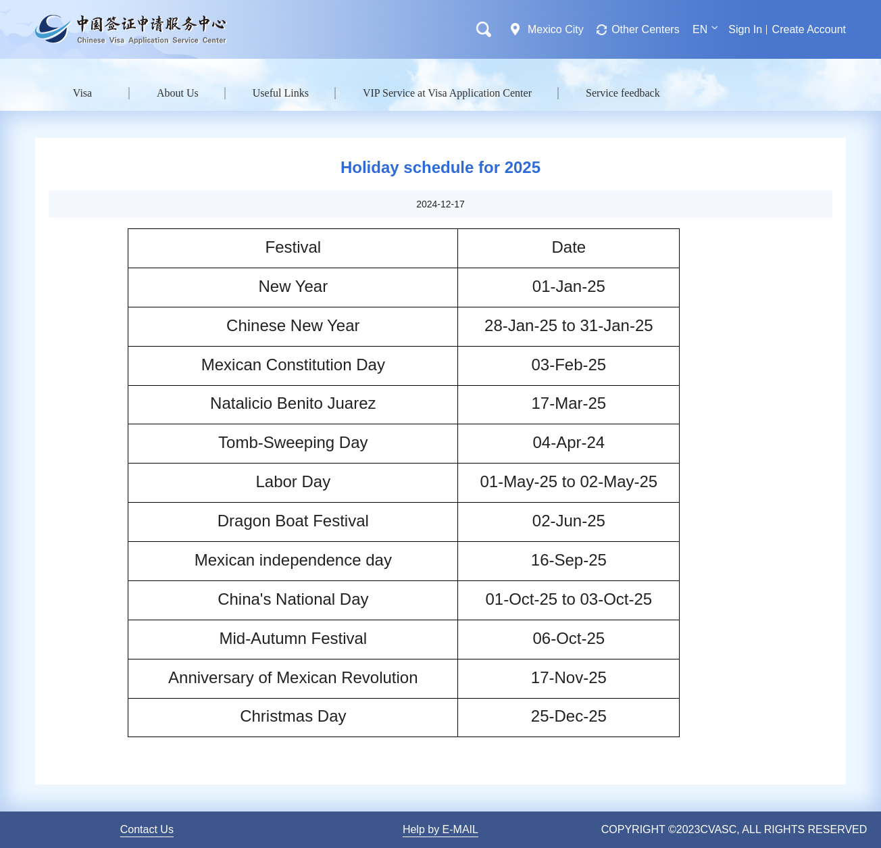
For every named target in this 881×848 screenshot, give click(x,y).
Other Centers (645, 29)
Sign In (745, 29)
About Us (178, 93)
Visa (82, 93)
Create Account (809, 29)
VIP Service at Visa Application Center (447, 93)
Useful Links (281, 93)
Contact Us (147, 829)
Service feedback (623, 93)
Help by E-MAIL (440, 829)
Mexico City (556, 29)
